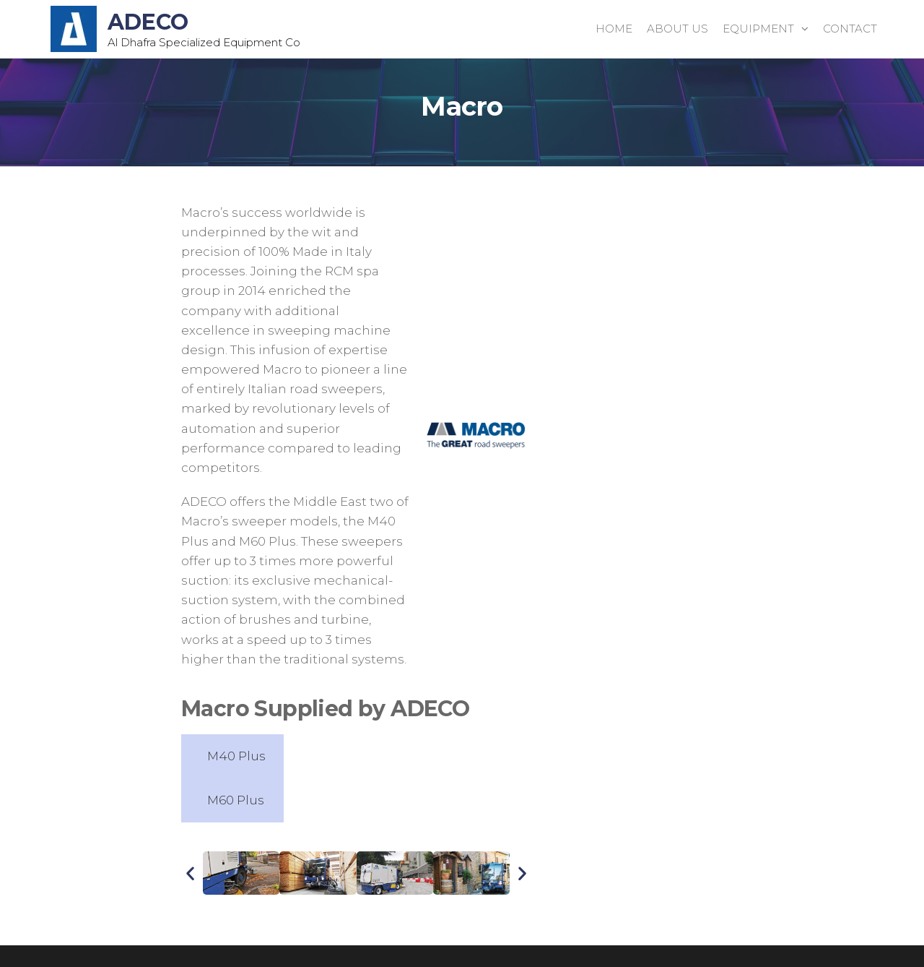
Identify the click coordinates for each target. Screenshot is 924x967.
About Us (677, 28)
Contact (850, 28)
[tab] (232, 756)
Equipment (758, 28)
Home (614, 28)
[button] (190, 873)
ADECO (148, 22)
